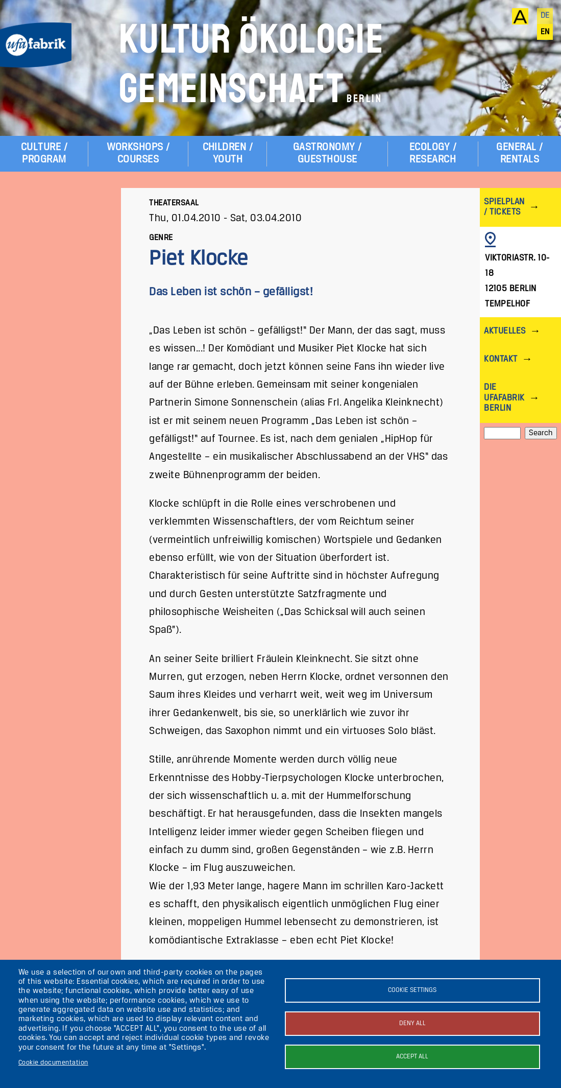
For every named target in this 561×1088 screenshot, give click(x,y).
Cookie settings (412, 990)
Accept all (412, 1056)
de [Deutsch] (545, 16)
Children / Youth (228, 153)
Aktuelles (504, 331)
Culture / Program (44, 153)
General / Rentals (519, 153)
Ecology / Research (432, 153)
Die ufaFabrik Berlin (504, 397)
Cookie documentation (53, 1062)
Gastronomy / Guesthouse (327, 153)
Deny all (412, 1023)
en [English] (545, 32)
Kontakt (500, 359)
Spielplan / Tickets (504, 207)
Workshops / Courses (138, 153)
